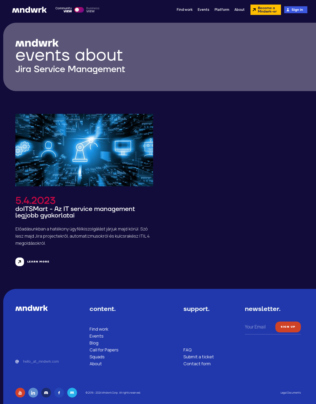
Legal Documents (291, 392)
